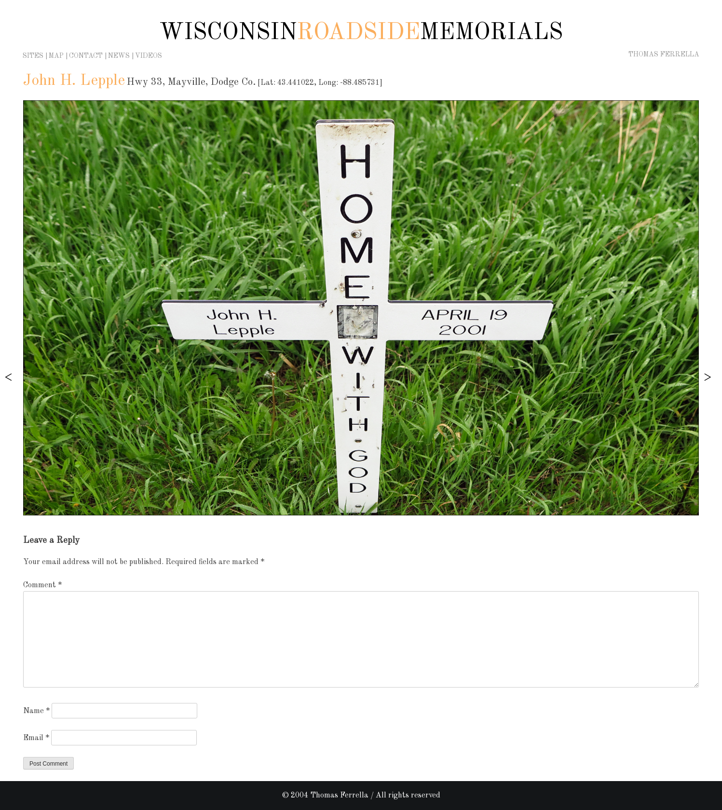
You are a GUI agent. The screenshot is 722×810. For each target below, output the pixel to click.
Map (56, 56)
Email (36, 738)
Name (36, 711)
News (119, 56)
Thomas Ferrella (663, 54)
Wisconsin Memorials (360, 32)
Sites (33, 56)
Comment (42, 585)
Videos (148, 56)
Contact (86, 56)
